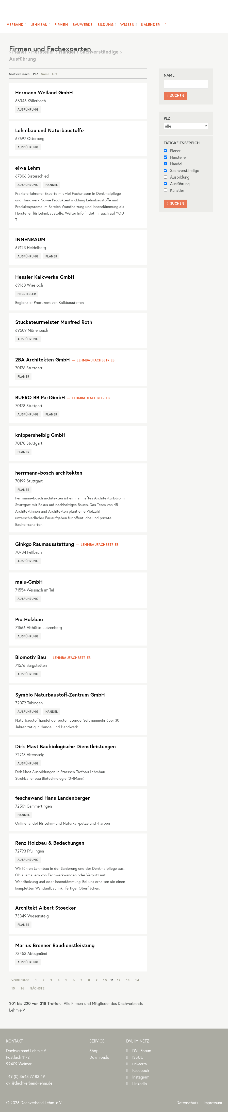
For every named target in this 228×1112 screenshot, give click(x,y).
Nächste (37, 988)
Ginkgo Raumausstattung (44, 544)
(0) (25, 1076)
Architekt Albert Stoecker (45, 907)
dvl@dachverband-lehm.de (29, 1083)
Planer (172, 150)
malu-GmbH (29, 581)
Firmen (61, 24)
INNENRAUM (30, 239)
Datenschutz (187, 1102)
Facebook (140, 1070)
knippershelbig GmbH (40, 434)
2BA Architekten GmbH (42, 359)
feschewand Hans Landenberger (52, 797)
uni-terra (139, 1063)
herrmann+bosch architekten (48, 472)
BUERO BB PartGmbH (40, 397)
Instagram (140, 1077)
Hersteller (175, 157)
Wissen (127, 24)
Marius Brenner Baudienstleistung (54, 945)
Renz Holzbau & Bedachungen (49, 842)
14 (137, 980)
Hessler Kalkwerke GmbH (44, 276)
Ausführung (177, 183)
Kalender (150, 24)
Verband (15, 24)
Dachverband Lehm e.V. (111, 11)
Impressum (213, 1102)
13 (128, 980)
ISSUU (137, 1057)
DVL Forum (141, 1050)
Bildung (105, 24)
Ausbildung (176, 177)
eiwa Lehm (27, 167)
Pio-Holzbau (29, 619)
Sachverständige (181, 170)
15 (13, 988)
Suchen (175, 95)
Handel (173, 163)
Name (45, 74)
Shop (94, 1050)
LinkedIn (139, 1083)
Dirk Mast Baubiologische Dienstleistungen (65, 746)
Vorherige (20, 980)
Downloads (99, 1057)
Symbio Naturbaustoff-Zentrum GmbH (60, 694)
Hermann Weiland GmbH (44, 92)
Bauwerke (83, 24)
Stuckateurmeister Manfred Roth (53, 322)
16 (22, 988)
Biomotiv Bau (30, 657)
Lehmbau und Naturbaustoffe (49, 130)
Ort (54, 74)
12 (119, 980)
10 (105, 980)
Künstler (174, 190)
